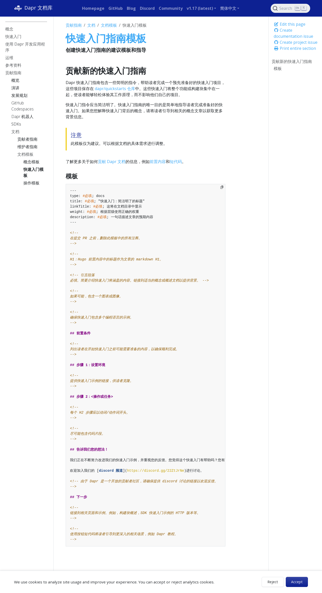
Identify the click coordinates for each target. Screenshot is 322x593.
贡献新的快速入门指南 (292, 61)
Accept (297, 581)
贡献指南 (74, 25)
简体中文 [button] (228, 8)
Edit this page (289, 24)
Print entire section (295, 48)
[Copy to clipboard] (221, 187)
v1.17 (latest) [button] (200, 8)
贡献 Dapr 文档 (112, 161)
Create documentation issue (293, 33)
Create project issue (295, 42)
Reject (272, 581)
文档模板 (109, 25)
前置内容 (158, 161)
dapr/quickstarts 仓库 (115, 88)
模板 (278, 68)
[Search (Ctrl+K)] (290, 8)
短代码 (176, 161)
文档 (91, 25)
